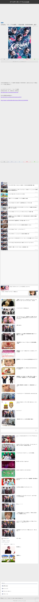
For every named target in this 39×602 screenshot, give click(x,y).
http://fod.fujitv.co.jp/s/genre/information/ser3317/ (11, 97)
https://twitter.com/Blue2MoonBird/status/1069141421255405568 (14, 100)
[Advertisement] (19, 12)
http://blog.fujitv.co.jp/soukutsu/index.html (9, 92)
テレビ (2, 22)
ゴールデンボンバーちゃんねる (19, 2)
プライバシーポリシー (7, 591)
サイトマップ (5, 588)
